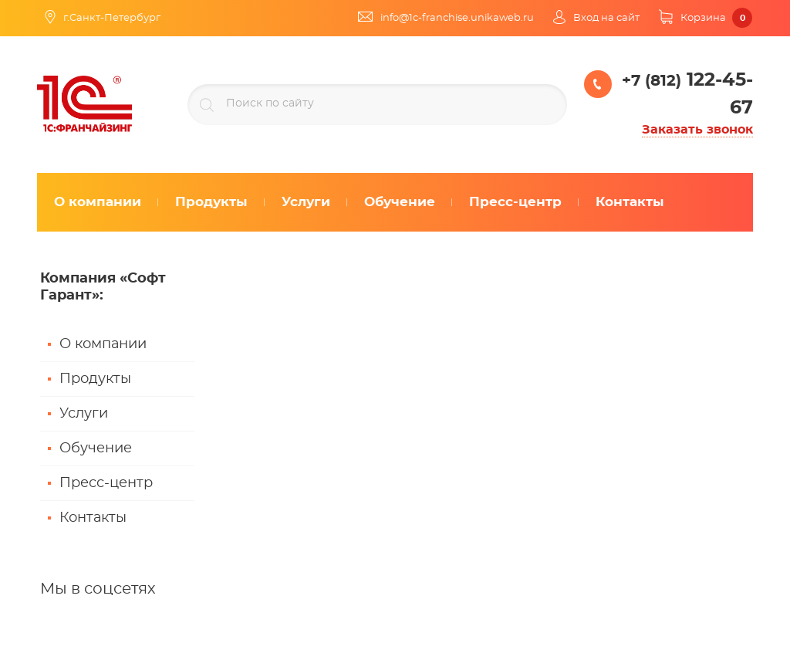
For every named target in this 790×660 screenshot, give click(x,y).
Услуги (83, 414)
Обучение (95, 448)
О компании (103, 344)
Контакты (93, 518)
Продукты (95, 379)
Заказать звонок (697, 130)
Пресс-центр (106, 483)
